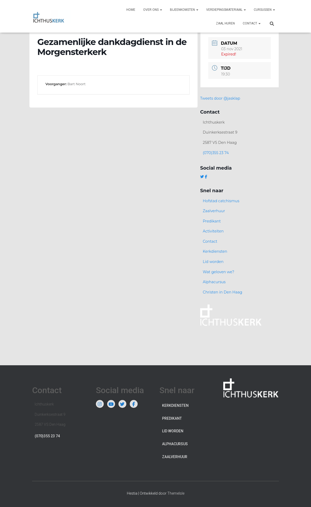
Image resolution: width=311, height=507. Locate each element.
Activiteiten (213, 231)
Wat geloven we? (218, 272)
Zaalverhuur (214, 211)
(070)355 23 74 (216, 152)
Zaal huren (225, 23)
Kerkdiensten (215, 251)
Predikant (212, 221)
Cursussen (264, 10)
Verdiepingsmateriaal (226, 10)
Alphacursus (214, 282)
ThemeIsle (175, 493)
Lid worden (213, 261)
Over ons (152, 10)
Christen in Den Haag (222, 292)
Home (130, 10)
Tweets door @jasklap (220, 98)
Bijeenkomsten (184, 10)
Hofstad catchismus (221, 201)
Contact (252, 23)
